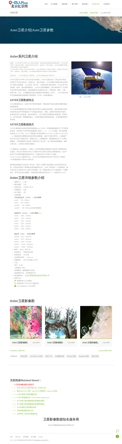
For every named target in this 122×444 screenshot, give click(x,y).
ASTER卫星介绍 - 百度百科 (26, 75)
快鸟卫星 (24, 356)
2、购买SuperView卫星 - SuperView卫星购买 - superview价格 (35, 391)
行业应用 (107, 4)
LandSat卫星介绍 (105, 350)
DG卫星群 (54, 4)
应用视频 (25, 436)
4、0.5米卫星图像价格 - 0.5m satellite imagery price (32, 397)
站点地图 (33, 436)
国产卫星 (75, 4)
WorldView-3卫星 (36, 356)
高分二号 (49, 356)
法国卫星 (65, 4)
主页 (46, 4)
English (40, 436)
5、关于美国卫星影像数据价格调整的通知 (29, 401)
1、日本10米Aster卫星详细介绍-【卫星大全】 (30, 388)
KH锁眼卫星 (59, 356)
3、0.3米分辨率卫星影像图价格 (25, 394)
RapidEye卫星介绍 (17, 350)
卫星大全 (18, 436)
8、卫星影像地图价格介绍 (23, 410)
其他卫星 (85, 4)
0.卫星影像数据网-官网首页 (24, 384)
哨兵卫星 (95, 356)
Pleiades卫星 (71, 356)
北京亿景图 (83, 13)
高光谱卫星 (96, 4)
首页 (11, 436)
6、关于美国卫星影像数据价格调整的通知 (29, 404)
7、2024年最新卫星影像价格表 (25, 407)
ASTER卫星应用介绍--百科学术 (45, 75)
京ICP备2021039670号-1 (41, 440)
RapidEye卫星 (84, 356)
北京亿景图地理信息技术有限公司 (37, 275)
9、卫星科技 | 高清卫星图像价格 (25, 414)
